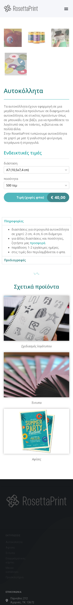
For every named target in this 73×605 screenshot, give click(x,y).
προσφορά (37, 243)
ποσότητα (11, 178)
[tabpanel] (36, 240)
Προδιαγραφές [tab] (15, 260)
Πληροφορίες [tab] (14, 221)
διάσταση (10, 163)
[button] (66, 8)
